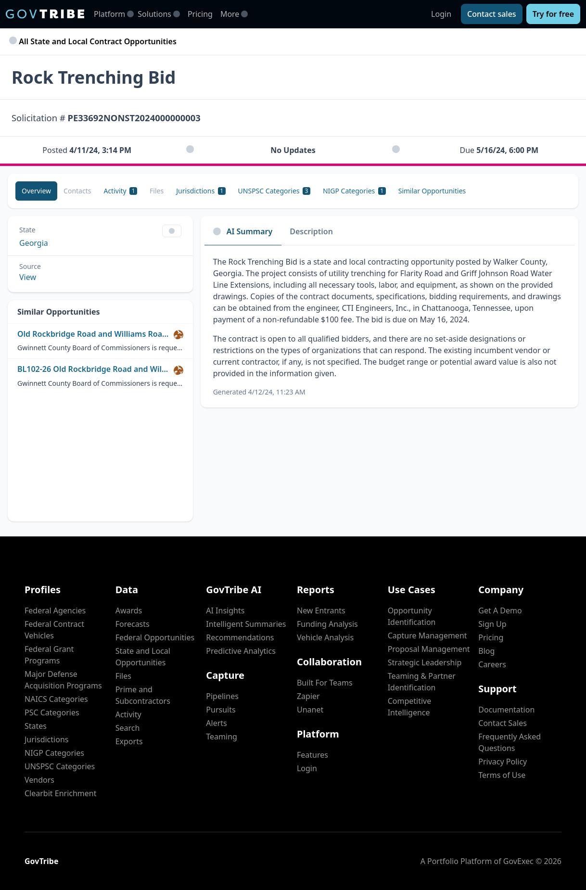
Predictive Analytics (240, 651)
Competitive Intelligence (410, 707)
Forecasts (132, 624)
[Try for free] (553, 14)
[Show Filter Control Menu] (171, 231)
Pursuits (220, 709)
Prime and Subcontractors (142, 695)
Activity (128, 714)
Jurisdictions (46, 739)
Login (441, 14)
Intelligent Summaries (246, 624)
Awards (128, 610)
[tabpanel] (389, 326)
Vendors (39, 780)
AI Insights (225, 610)
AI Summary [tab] (243, 231)
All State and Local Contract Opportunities (94, 41)
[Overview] (36, 191)
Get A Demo (500, 610)
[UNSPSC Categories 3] (274, 191)
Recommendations (240, 637)
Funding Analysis (327, 624)
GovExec (518, 861)
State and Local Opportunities (142, 657)
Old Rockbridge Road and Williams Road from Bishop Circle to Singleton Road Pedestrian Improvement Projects (93, 334)
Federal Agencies (55, 610)
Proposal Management (429, 649)
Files (123, 676)
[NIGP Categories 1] (354, 191)
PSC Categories (52, 712)
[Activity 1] (120, 191)
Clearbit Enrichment (61, 793)
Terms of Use (501, 775)
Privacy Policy (502, 761)
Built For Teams (325, 682)
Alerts (216, 723)
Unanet (310, 709)
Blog (486, 651)
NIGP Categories (54, 753)
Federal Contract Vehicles (54, 630)
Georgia (33, 243)
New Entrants (321, 610)
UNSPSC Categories (60, 766)
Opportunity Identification (412, 616)
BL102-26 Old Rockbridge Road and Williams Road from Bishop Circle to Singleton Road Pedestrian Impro (93, 369)
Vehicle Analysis (325, 637)
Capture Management (427, 635)
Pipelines (222, 696)
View (27, 277)
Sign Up (492, 624)
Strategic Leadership (425, 662)
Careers (492, 664)
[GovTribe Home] (45, 14)
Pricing (200, 14)
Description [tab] (311, 231)
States (36, 726)
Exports (129, 741)
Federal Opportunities (154, 637)
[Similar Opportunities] (432, 191)
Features (312, 755)
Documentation (506, 709)
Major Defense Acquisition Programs (63, 680)
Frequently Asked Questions (509, 742)
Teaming (221, 736)
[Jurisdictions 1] (200, 191)
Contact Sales (502, 723)
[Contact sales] (491, 14)
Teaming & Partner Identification (422, 682)
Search (127, 728)
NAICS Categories (56, 699)
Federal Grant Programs (49, 655)
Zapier (308, 696)
